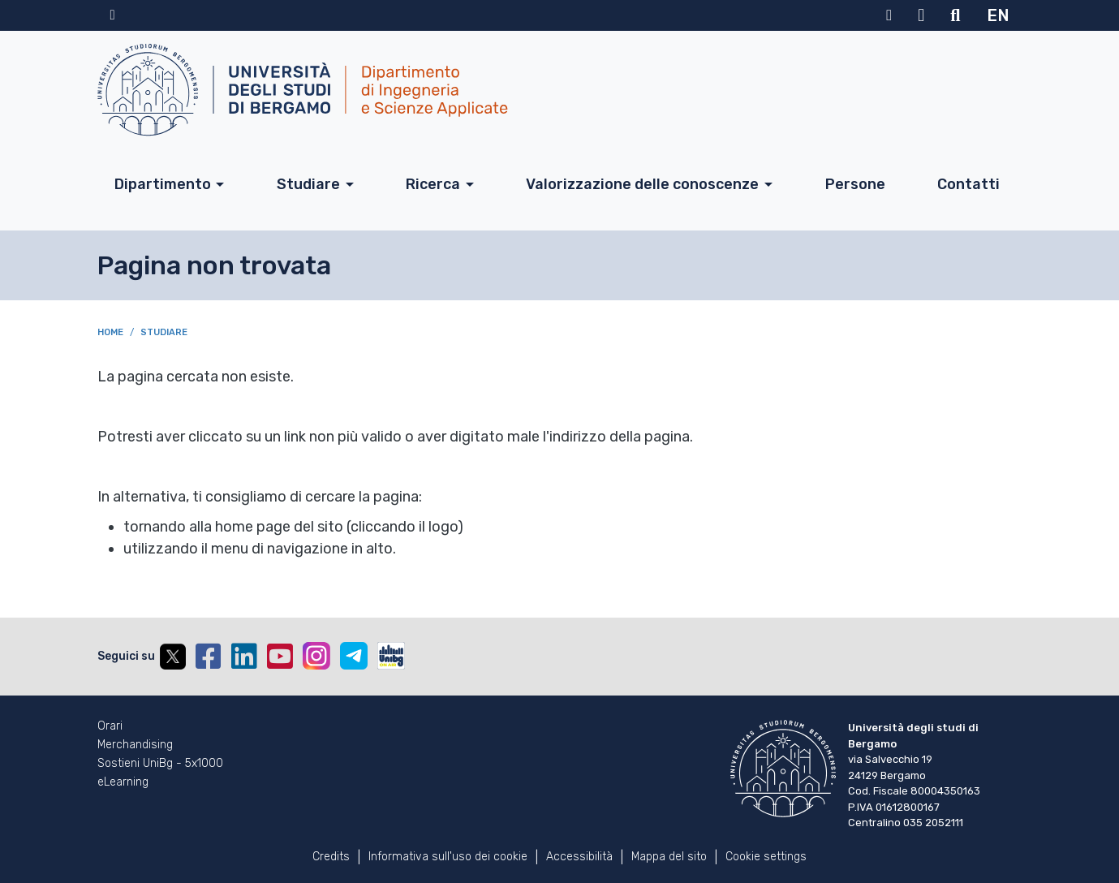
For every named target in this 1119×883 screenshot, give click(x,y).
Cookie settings (766, 857)
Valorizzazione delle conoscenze (642, 184)
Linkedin (244, 656)
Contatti (968, 184)
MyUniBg (889, 15)
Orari (110, 726)
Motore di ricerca (955, 15)
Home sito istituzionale (112, 15)
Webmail (921, 15)
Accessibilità (579, 857)
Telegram (354, 656)
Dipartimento (162, 184)
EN (998, 15)
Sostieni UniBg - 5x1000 (160, 763)
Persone (855, 184)
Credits (331, 857)
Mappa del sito (669, 857)
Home (110, 332)
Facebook (209, 656)
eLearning (122, 782)
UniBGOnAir (391, 656)
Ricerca (433, 184)
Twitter (173, 656)
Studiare (308, 184)
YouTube (280, 656)
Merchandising (135, 745)
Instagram (316, 656)
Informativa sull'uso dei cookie (447, 857)
